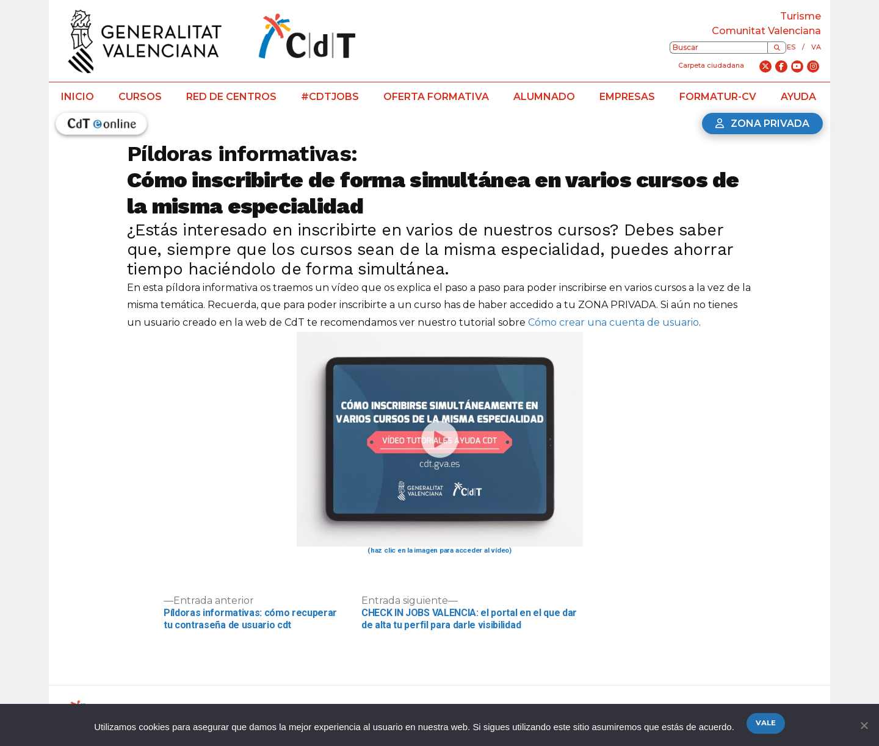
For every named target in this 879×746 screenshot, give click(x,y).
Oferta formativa (436, 96)
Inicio (77, 96)
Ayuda (798, 96)
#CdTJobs (330, 96)
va (816, 47)
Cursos (140, 96)
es (791, 47)
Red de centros (231, 96)
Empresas (627, 96)
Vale (766, 723)
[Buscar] (776, 47)
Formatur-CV (717, 96)
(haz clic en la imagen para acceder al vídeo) (439, 550)
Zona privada (762, 123)
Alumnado (544, 96)
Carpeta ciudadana (711, 65)
